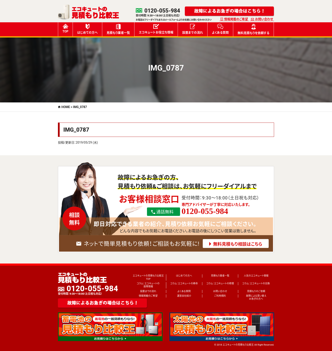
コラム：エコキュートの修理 (220, 283)
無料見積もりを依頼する (253, 29)
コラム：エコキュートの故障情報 (148, 285)
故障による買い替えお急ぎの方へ (256, 297)
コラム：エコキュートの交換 (256, 283)
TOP (65, 28)
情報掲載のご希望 (236, 19)
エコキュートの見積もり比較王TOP (148, 277)
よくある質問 (220, 29)
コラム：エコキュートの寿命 (184, 283)
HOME (65, 107)
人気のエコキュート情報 (256, 275)
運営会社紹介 (184, 295)
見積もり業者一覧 (118, 29)
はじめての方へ (87, 29)
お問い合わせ (264, 19)
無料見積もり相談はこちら (237, 244)
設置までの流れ (192, 29)
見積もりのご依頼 (256, 291)
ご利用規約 (220, 295)
